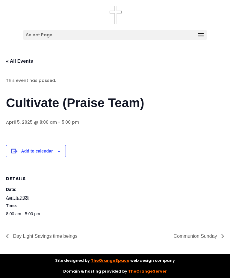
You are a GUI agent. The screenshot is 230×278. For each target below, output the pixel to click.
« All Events (19, 61)
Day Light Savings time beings (45, 236)
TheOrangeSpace (110, 260)
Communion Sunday (196, 236)
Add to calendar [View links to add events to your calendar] (37, 151)
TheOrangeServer (147, 271)
